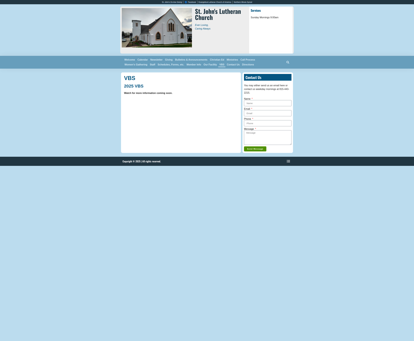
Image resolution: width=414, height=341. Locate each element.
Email (247, 109)
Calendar (142, 59)
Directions (248, 64)
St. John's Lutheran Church (218, 14)
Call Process (247, 59)
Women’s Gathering (136, 64)
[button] (287, 62)
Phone (248, 119)
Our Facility (210, 64)
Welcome (129, 59)
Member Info (194, 64)
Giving (169, 59)
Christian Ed (217, 59)
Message (249, 129)
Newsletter (156, 59)
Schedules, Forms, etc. (171, 64)
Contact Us (233, 64)
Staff (152, 64)
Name (247, 99)
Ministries (232, 59)
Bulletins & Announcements (191, 59)
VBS (221, 64)
